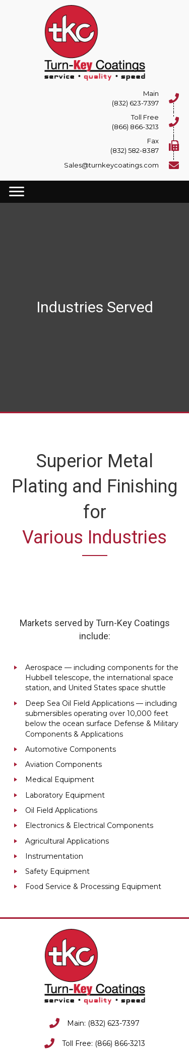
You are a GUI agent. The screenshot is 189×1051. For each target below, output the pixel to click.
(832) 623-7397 (114, 1023)
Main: (77, 1023)
